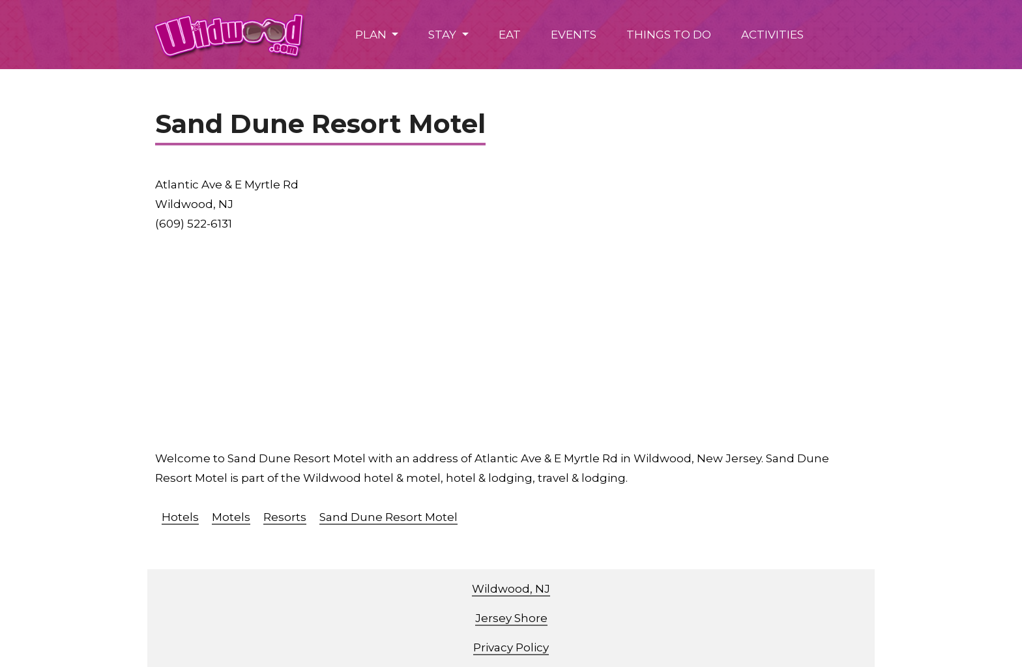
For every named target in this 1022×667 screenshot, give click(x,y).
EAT (510, 34)
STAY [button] (443, 34)
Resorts (284, 517)
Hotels (180, 517)
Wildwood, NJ (511, 588)
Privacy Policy (511, 647)
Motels (231, 517)
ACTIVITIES (772, 34)
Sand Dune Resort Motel (388, 517)
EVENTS (573, 34)
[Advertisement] (546, 341)
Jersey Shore (511, 618)
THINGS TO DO (668, 34)
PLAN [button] (372, 34)
